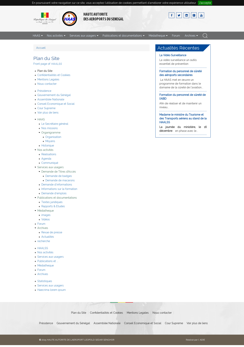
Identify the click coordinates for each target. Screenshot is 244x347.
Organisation (53, 136)
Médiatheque (45, 265)
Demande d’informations (56, 184)
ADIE (202, 339)
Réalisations (48, 154)
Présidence (44, 90)
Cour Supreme (46, 108)
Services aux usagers (50, 256)
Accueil (41, 47)
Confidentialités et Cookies (53, 75)
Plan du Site (44, 70)
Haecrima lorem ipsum (51, 289)
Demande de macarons (60, 180)
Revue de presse (51, 232)
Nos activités (45, 252)
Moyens (50, 141)
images (46, 215)
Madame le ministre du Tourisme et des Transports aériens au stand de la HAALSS (183, 118)
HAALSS (42, 248)
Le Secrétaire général (54, 123)
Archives (42, 274)
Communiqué (49, 162)
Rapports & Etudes (53, 206)
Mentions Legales (48, 79)
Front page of (47, 63)
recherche (205, 36)
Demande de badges (58, 175)
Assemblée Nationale (50, 99)
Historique (47, 145)
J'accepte (205, 2)
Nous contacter (47, 83)
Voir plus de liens (48, 112)
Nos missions (49, 128)
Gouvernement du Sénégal (54, 95)
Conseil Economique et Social (56, 103)
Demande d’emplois (54, 193)
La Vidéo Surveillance (172, 55)
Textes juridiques (52, 202)
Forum (176, 35)
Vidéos (45, 219)
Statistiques (44, 281)
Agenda (46, 158)
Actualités (47, 236)
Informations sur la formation (59, 188)
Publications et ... (47, 261)
